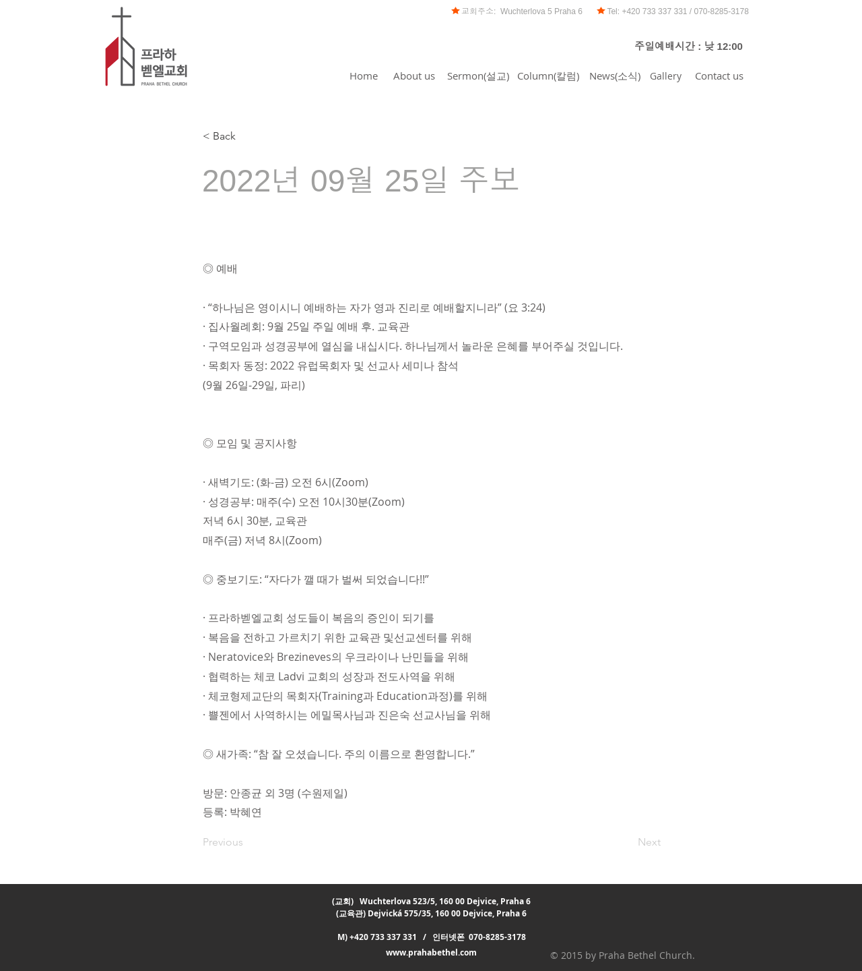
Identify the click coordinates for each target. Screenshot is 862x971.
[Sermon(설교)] (477, 75)
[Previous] (247, 842)
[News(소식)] (614, 75)
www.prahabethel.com (431, 952)
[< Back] (247, 136)
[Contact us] (719, 75)
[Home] (363, 75)
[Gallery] (665, 75)
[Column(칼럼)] (548, 75)
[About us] (414, 75)
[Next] (627, 842)
